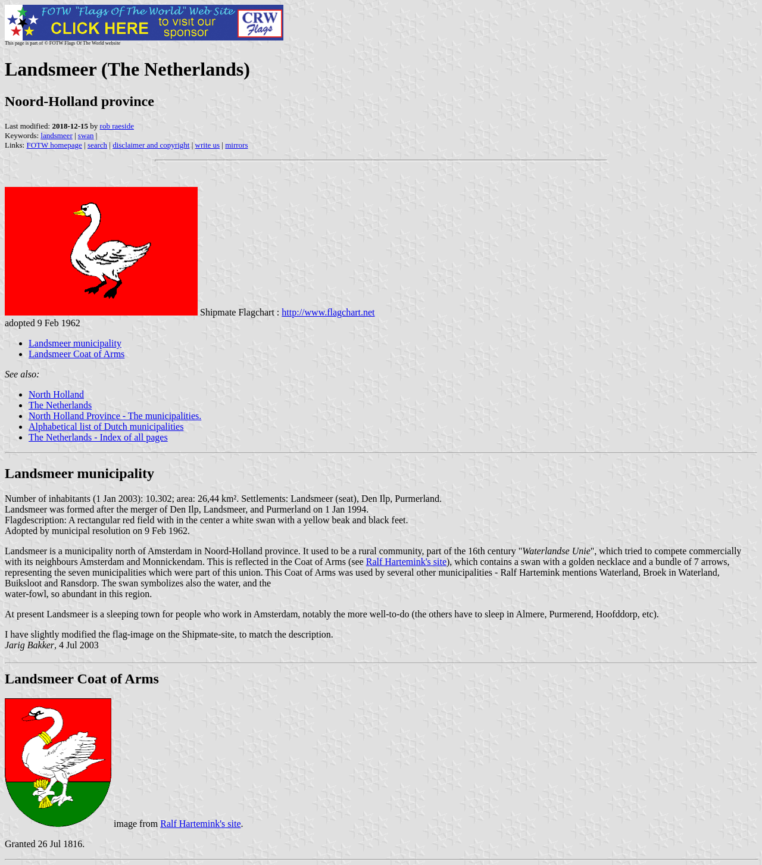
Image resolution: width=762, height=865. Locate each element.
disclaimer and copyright (151, 144)
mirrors (236, 144)
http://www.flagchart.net (328, 312)
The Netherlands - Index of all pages (98, 437)
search (97, 144)
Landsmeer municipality (75, 343)
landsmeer (56, 135)
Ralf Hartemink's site (406, 562)
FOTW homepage (54, 144)
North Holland (56, 394)
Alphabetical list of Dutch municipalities (106, 426)
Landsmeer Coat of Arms (76, 354)
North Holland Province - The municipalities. (115, 416)
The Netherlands (60, 405)
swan (86, 135)
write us (207, 144)
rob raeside (117, 125)
